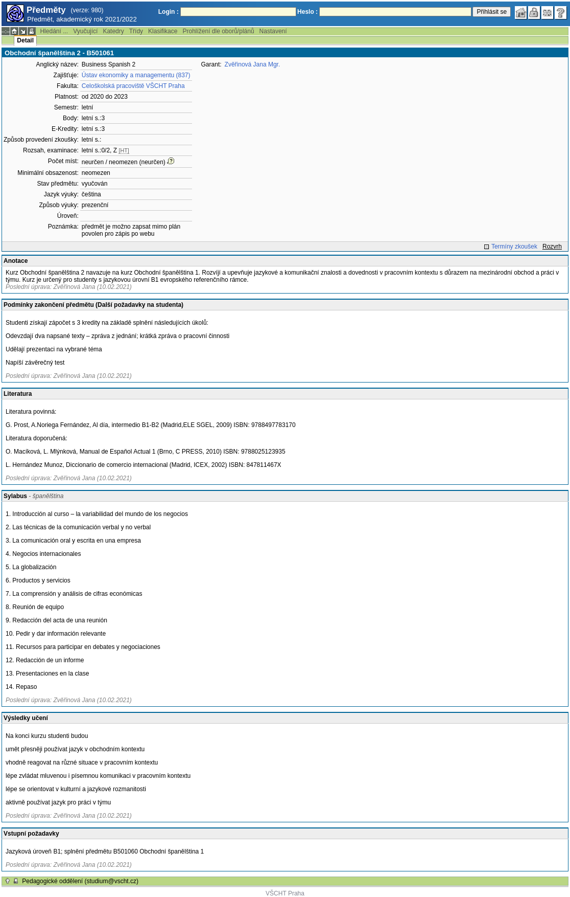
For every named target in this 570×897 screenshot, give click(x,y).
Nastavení (273, 31)
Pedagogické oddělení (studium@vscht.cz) (80, 881)
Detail (25, 40)
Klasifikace (162, 31)
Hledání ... (54, 31)
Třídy (136, 31)
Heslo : (307, 11)
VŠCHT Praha (285, 893)
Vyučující (85, 31)
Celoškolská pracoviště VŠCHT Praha (133, 85)
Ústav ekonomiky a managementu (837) (136, 75)
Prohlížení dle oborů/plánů (218, 31)
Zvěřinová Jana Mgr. (252, 64)
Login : (168, 11)
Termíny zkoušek (514, 246)
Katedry (113, 31)
